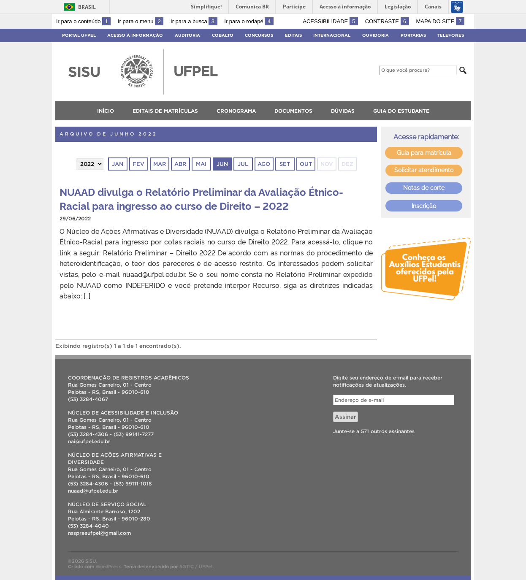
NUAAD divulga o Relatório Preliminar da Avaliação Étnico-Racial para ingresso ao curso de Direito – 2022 (201, 198)
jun (222, 164)
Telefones (450, 35)
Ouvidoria (375, 35)
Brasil (87, 7)
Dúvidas (343, 111)
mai (201, 164)
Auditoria (187, 35)
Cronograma (236, 111)
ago (264, 164)
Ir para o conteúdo (83, 21)
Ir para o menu (140, 21)
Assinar (345, 417)
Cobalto (222, 35)
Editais (293, 35)
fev (138, 164)
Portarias (413, 35)
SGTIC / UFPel (195, 566)
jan (117, 164)
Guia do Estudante (401, 111)
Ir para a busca (194, 21)
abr (180, 164)
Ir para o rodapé (248, 21)
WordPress (108, 566)
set (284, 164)
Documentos (293, 111)
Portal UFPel (79, 35)
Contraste (387, 21)
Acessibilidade (330, 21)
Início (105, 111)
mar (159, 164)
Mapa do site (440, 21)
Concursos (259, 35)
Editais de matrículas (165, 111)
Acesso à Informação (135, 35)
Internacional (331, 35)
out (306, 164)
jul (243, 164)
